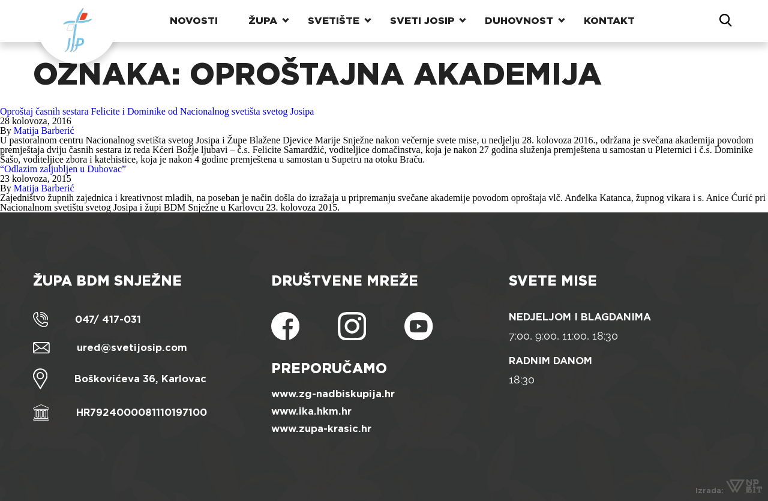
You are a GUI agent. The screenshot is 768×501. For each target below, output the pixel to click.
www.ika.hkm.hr (311, 411)
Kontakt (609, 20)
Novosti (194, 20)
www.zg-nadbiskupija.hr (333, 394)
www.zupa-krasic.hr (321, 429)
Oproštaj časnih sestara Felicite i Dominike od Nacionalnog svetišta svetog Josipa (157, 111)
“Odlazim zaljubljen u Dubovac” (63, 169)
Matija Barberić (44, 130)
